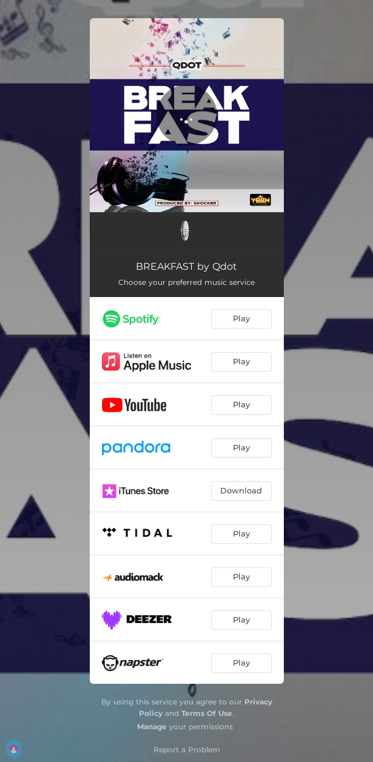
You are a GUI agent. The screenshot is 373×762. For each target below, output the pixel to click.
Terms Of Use (206, 713)
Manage (152, 726)
